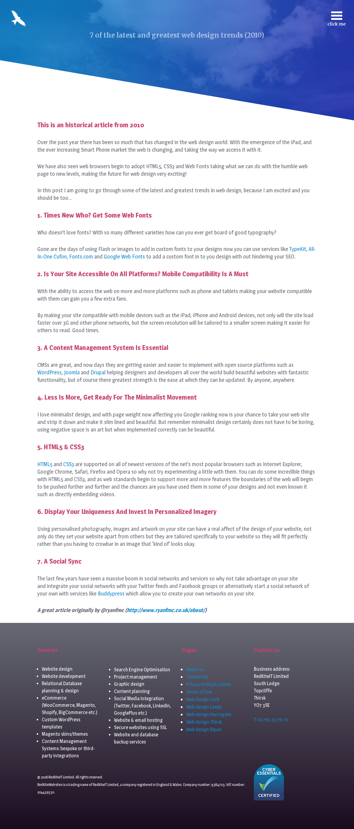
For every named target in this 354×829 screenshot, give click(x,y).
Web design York (202, 699)
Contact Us (197, 677)
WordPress (49, 372)
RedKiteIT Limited (106, 784)
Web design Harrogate (208, 714)
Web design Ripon (204, 729)
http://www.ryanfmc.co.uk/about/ (166, 610)
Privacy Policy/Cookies (208, 684)
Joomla (72, 372)
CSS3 (68, 464)
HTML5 (44, 464)
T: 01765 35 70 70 (271, 719)
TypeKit (297, 249)
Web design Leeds (204, 707)
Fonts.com (81, 256)
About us (195, 669)
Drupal (98, 372)
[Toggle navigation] (336, 18)
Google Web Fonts (124, 256)
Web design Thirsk (204, 722)
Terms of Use (199, 692)
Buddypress (111, 593)
